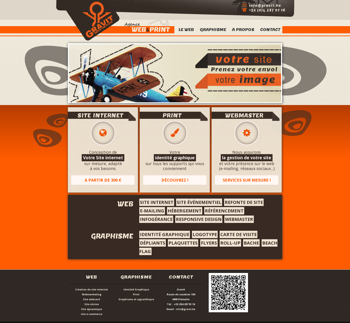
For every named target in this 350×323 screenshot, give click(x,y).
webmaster (239, 219)
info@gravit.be (185, 309)
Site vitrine (91, 304)
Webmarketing (91, 294)
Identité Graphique (136, 289)
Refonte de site (244, 202)
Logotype (205, 234)
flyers (209, 243)
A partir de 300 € (103, 180)
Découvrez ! (174, 180)
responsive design (199, 219)
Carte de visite (238, 234)
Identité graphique (164, 234)
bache (251, 243)
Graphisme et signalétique (136, 299)
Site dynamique (91, 309)
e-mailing (152, 211)
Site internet (156, 202)
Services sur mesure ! (247, 180)
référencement (224, 211)
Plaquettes (183, 243)
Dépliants (152, 243)
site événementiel (199, 202)
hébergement (185, 211)
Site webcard (91, 299)
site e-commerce (91, 314)
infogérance (156, 219)
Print (136, 294)
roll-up (230, 243)
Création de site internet (91, 289)
